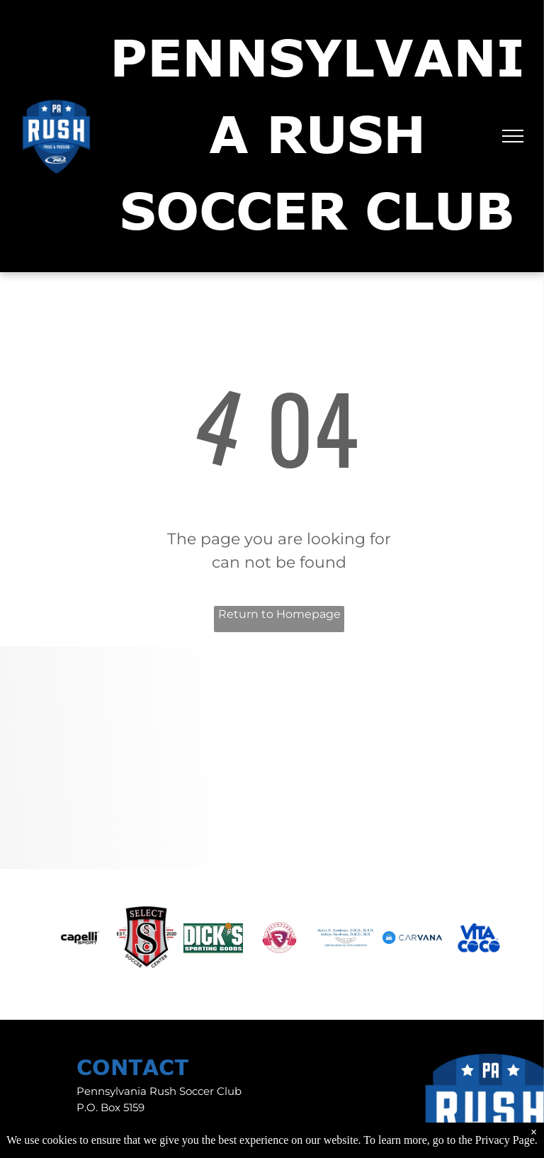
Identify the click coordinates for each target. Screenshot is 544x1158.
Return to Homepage (279, 614)
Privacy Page (505, 1140)
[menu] (512, 136)
